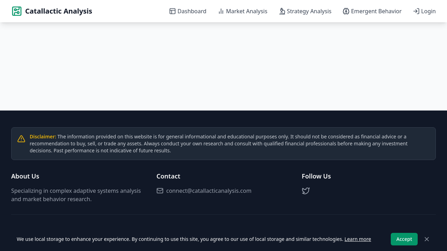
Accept (404, 239)
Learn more (358, 239)
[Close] (426, 239)
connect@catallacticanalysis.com (203, 191)
